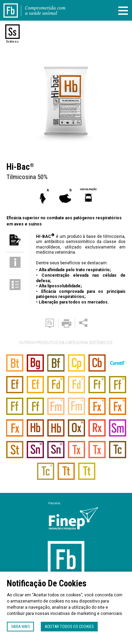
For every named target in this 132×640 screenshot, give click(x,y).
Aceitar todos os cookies (69, 626)
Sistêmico (12, 41)
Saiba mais (20, 626)
